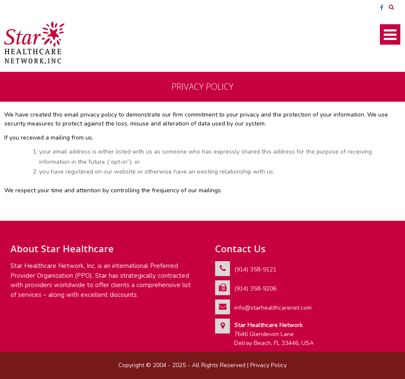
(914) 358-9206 (255, 289)
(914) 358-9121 (255, 269)
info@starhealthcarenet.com (272, 308)
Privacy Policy (268, 365)
